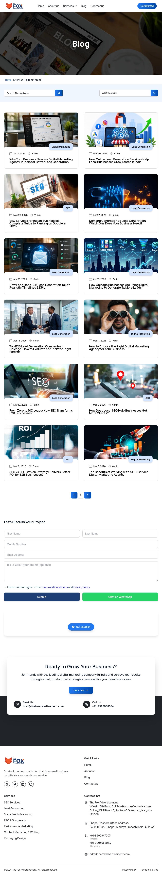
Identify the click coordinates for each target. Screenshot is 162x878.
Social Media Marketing (18, 816)
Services (70, 6)
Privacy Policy (81, 587)
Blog (84, 6)
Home (40, 6)
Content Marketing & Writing (21, 833)
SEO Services (12, 804)
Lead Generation (14, 810)
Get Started (145, 6)
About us (53, 6)
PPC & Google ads (15, 821)
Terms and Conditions (54, 587)
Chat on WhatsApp (120, 597)
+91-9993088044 (100, 845)
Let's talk (81, 692)
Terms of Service (149, 871)
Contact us (97, 6)
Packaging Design (15, 839)
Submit (41, 597)
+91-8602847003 (100, 838)
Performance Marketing (18, 827)
